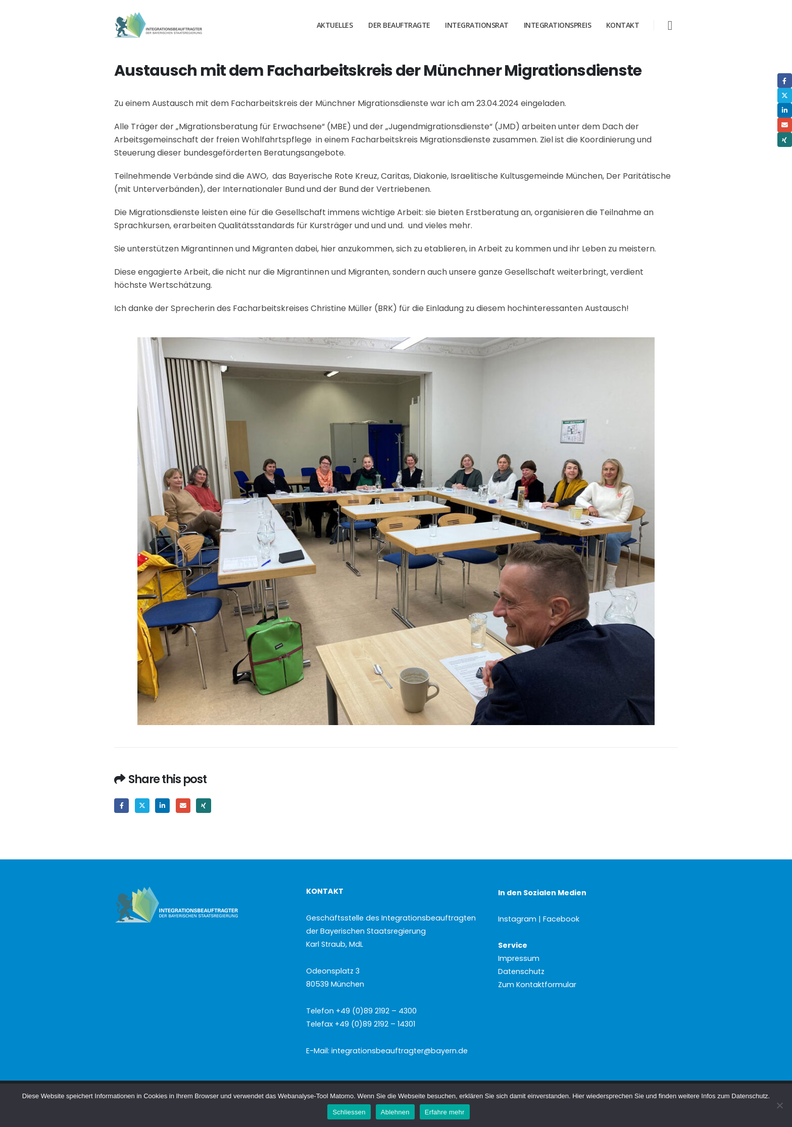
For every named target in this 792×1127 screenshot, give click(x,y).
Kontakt (622, 25)
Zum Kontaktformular (537, 985)
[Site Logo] (177, 25)
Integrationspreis (557, 25)
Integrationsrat (477, 25)
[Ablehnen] (779, 1105)
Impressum (518, 958)
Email (183, 805)
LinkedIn (162, 805)
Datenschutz (521, 971)
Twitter (142, 805)
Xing (203, 805)
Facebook (121, 805)
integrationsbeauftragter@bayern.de (399, 1051)
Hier (578, 1096)
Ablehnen (395, 1112)
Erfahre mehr (445, 1112)
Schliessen (348, 1112)
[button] (670, 25)
